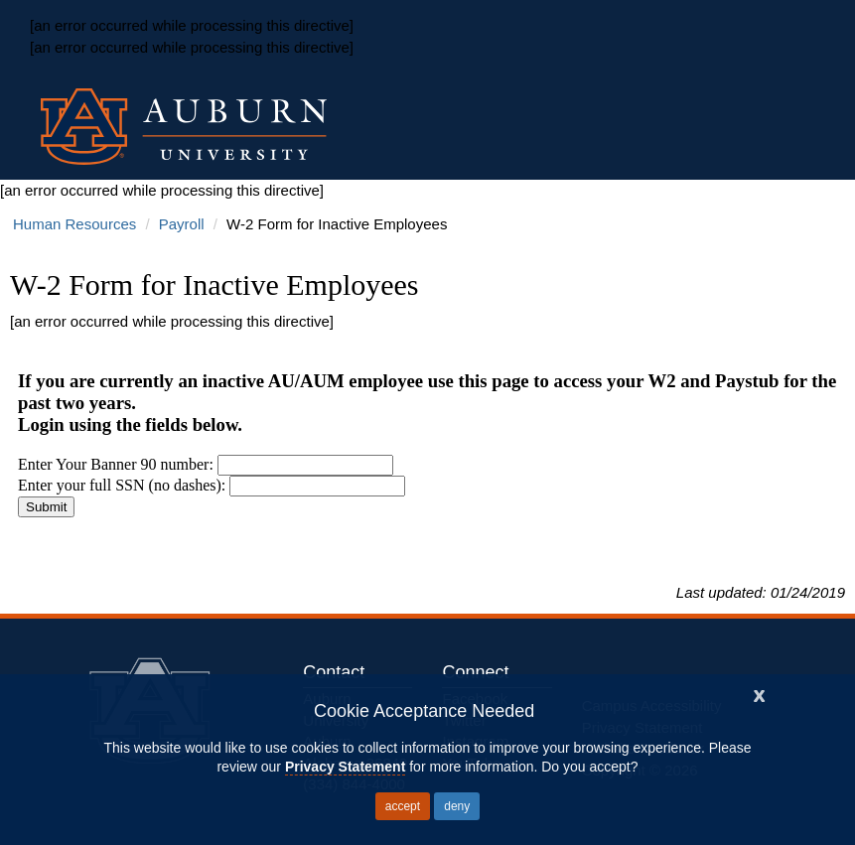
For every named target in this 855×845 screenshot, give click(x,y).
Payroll (182, 223)
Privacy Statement (345, 767)
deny (457, 806)
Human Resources (74, 223)
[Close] (760, 693)
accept (402, 806)
